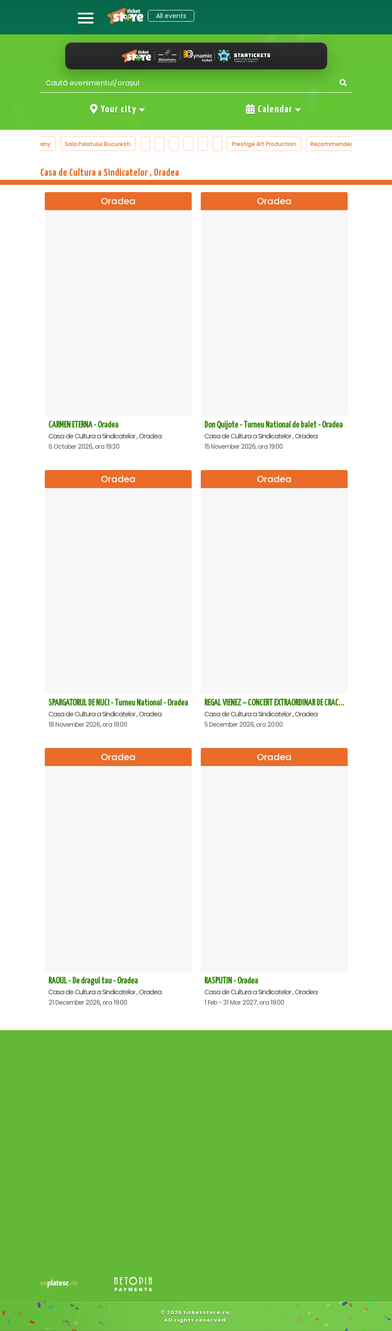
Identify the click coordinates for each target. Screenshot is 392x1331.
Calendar (274, 109)
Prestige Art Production (273, 144)
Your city (118, 109)
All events (171, 15)
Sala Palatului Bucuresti (107, 144)
